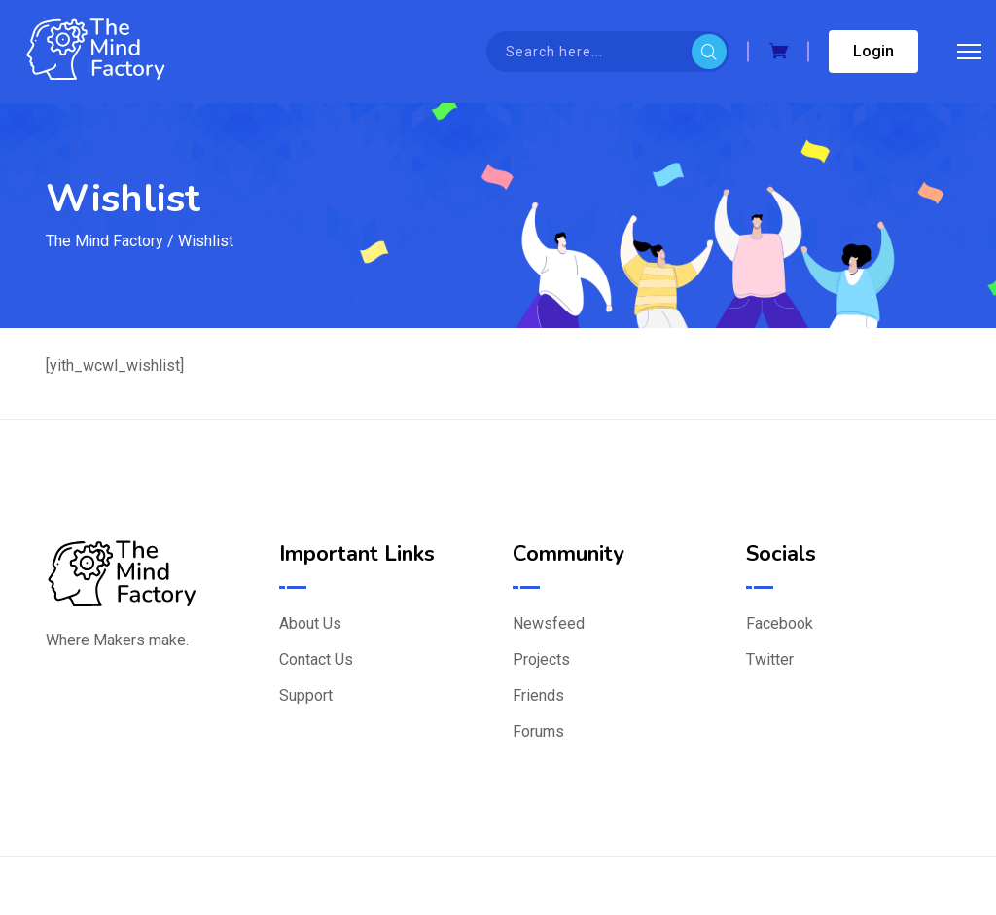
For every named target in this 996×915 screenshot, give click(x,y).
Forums (538, 731)
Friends (538, 695)
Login (873, 51)
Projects (541, 659)
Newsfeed (549, 623)
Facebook (779, 623)
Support (306, 695)
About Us (310, 623)
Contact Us (316, 659)
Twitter (770, 659)
